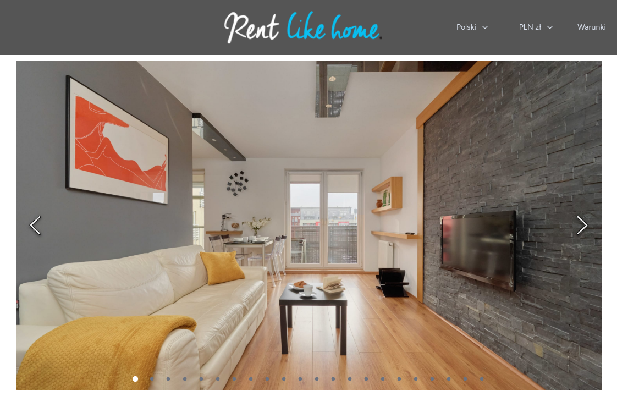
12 (316, 379)
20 (448, 379)
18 (415, 379)
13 (333, 379)
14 (349, 379)
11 (300, 379)
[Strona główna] (303, 27)
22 (481, 379)
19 (432, 379)
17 (399, 379)
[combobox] (473, 27)
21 (465, 379)
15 (366, 379)
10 (283, 379)
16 (382, 379)
